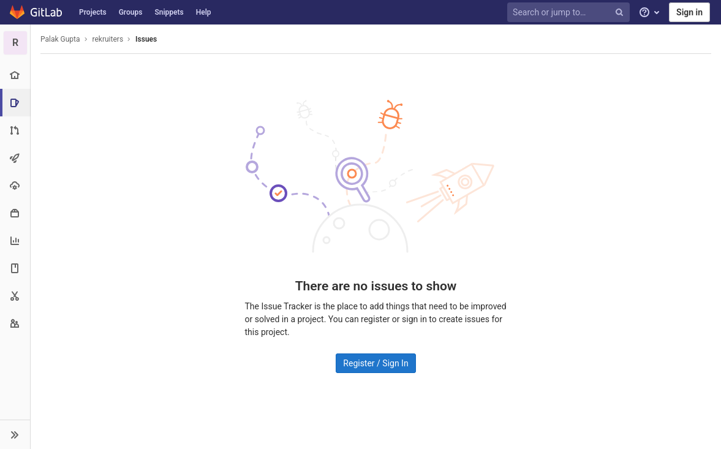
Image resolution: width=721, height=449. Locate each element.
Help (203, 12)
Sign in (689, 12)
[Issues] (16, 102)
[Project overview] (15, 75)
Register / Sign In (375, 363)
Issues (146, 39)
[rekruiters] (15, 43)
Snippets (168, 12)
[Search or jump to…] (570, 12)
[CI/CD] (15, 158)
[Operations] (15, 185)
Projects (93, 12)
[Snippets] (15, 295)
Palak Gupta (60, 39)
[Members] (15, 323)
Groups (131, 12)
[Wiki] (15, 268)
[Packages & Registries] (15, 213)
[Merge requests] (15, 130)
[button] (15, 434)
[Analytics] (15, 240)
